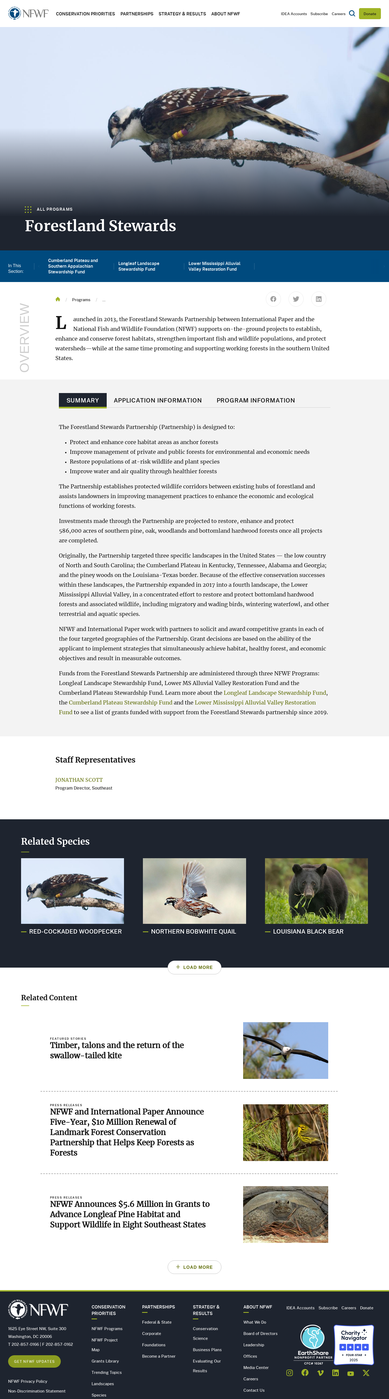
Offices (250, 1356)
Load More (198, 967)
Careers (339, 13)
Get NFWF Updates (34, 1361)
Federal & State (157, 1322)
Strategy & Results (182, 14)
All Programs (49, 209)
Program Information (256, 400)
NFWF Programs (107, 1328)
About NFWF (257, 1307)
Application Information (158, 400)
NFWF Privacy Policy (27, 1381)
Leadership (253, 1345)
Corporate (151, 1333)
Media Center (256, 1367)
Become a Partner (159, 1356)
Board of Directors (260, 1333)
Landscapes (103, 1384)
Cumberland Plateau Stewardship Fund (120, 703)
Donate (370, 13)
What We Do (254, 1322)
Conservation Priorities (108, 1310)
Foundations (154, 1345)
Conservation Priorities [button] (85, 14)
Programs (81, 300)
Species (99, 1395)
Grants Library (105, 1361)
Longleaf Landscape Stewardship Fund (275, 693)
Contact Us (254, 1390)
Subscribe (319, 13)
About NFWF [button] (225, 14)
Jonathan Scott (79, 780)
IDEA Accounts (294, 13)
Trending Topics (107, 1372)
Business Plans (207, 1350)
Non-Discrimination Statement (37, 1391)
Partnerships (136, 14)
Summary (82, 400)
